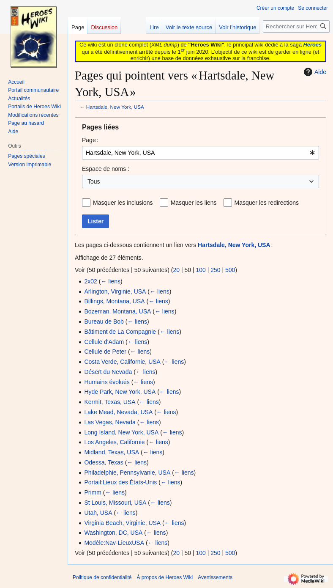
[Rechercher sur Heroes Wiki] (296, 26)
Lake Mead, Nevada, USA (118, 412)
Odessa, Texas (103, 462)
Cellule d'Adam (104, 341)
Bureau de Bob (103, 321)
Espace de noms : (105, 168)
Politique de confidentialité (102, 577)
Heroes (312, 44)
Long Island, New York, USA (121, 432)
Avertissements (215, 577)
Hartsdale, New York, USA (115, 107)
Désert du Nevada (108, 371)
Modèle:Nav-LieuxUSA (114, 542)
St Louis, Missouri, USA (115, 502)
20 (176, 270)
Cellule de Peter (105, 351)
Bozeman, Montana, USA (117, 311)
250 (215, 270)
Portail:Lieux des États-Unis (120, 482)
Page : (90, 140)
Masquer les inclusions (123, 202)
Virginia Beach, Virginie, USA (122, 522)
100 (200, 270)
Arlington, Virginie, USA (115, 291)
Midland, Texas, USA (111, 452)
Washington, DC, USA (113, 532)
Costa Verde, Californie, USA (122, 361)
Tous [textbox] (93, 181)
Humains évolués (106, 382)
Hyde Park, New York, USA (120, 391)
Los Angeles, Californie (114, 442)
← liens (110, 281)
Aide (314, 72)
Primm (92, 492)
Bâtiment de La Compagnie (120, 331)
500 (230, 270)
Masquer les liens (194, 202)
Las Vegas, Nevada (109, 422)
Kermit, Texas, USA (109, 401)
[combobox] (200, 152)
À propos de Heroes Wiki (164, 577)
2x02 (90, 281)
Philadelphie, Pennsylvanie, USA (127, 472)
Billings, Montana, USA (114, 301)
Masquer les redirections (267, 202)
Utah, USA (98, 512)
